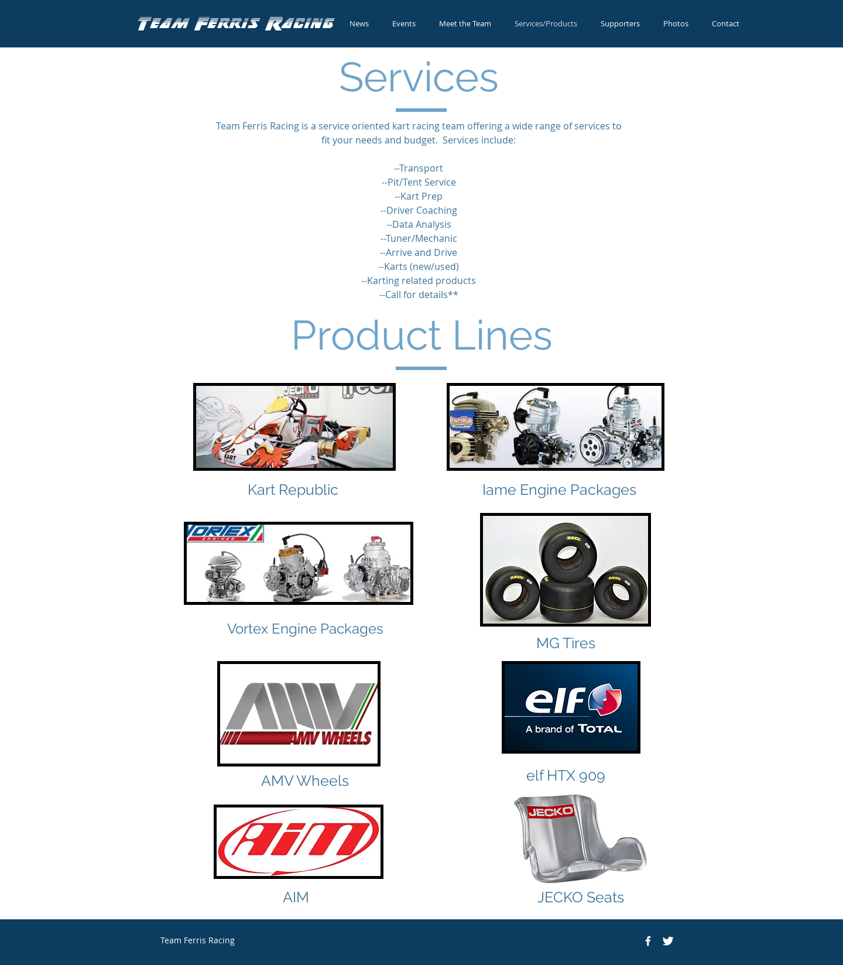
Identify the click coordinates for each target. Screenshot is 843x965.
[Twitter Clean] (668, 941)
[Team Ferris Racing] (648, 941)
